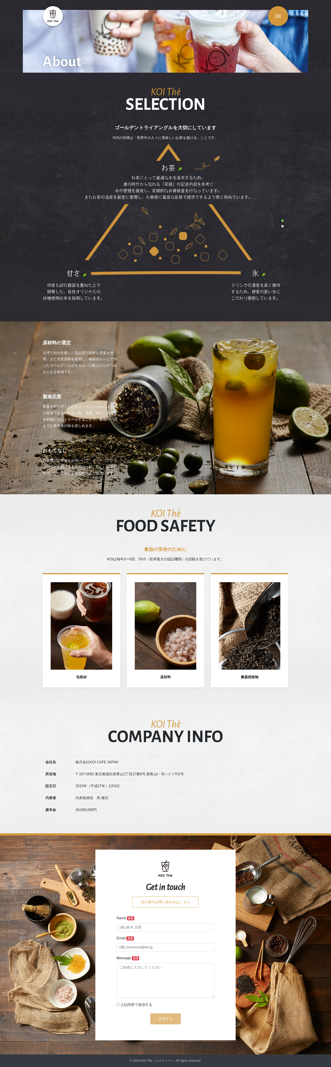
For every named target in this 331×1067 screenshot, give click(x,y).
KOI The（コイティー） (157, 1060)
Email (125, 938)
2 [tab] (282, 226)
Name (126, 918)
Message (128, 958)
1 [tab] (282, 221)
